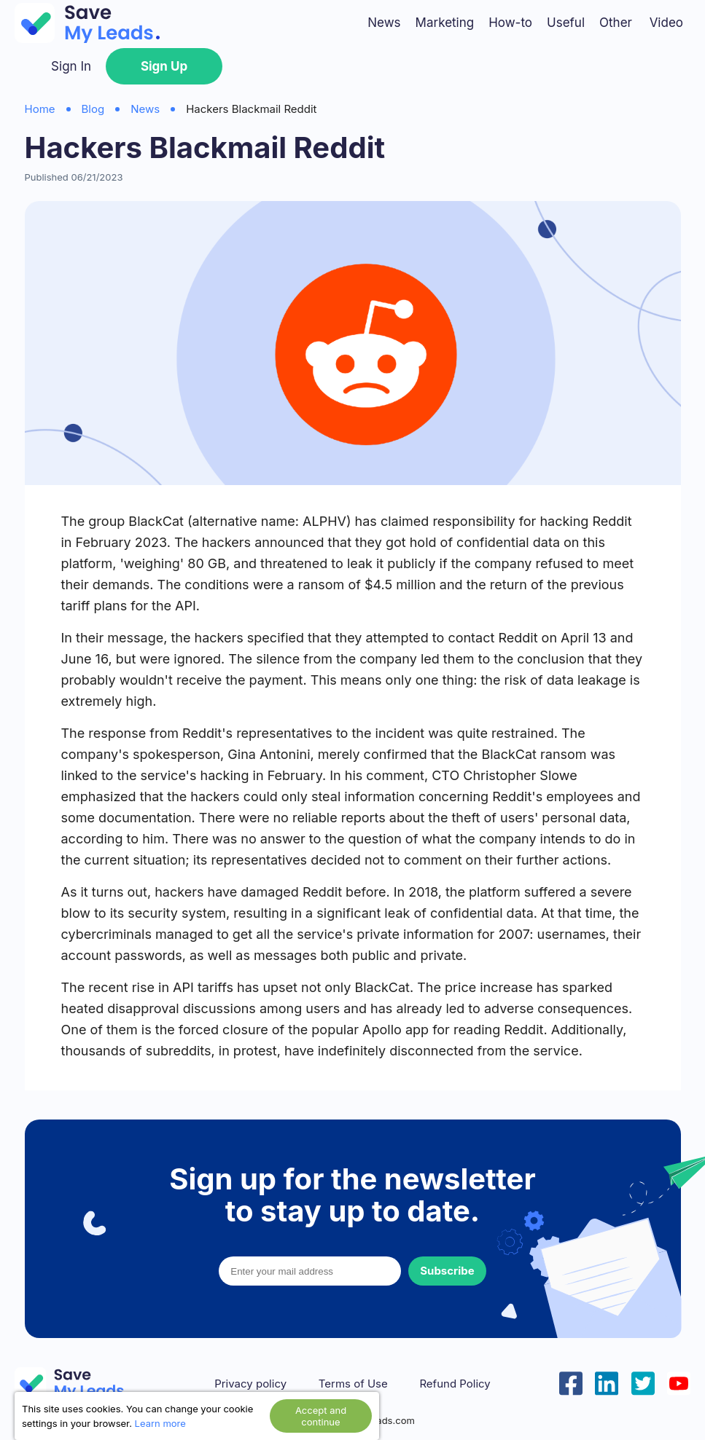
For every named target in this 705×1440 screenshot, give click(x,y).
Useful (566, 22)
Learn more (160, 1423)
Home (40, 109)
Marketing (445, 22)
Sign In (71, 66)
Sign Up (164, 66)
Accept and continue (320, 1416)
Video (666, 22)
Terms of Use (353, 1384)
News (383, 22)
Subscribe (447, 1271)
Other (615, 22)
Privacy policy (250, 1384)
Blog (93, 109)
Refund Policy (454, 1384)
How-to (510, 22)
